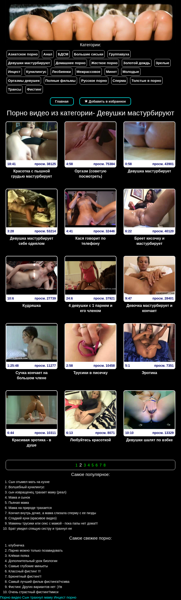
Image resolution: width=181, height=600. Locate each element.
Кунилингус (36, 72)
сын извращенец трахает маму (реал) (37, 492)
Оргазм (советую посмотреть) (91, 174)
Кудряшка (31, 306)
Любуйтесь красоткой (90, 440)
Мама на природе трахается (30, 507)
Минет (111, 72)
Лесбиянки (61, 72)
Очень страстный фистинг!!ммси (33, 592)
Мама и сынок (19, 497)
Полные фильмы (60, 81)
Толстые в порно (146, 81)
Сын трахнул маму (37, 597)
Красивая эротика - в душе (31, 442)
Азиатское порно (23, 54)
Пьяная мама (18, 502)
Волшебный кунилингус (26, 487)
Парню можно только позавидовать (35, 550)
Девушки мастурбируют (29, 63)
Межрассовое (88, 72)
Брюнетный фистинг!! (24, 576)
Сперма (119, 81)
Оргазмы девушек (24, 81)
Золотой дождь (136, 63)
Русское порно (94, 81)
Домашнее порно (71, 63)
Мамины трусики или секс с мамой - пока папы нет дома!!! (53, 523)
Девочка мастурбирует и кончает (149, 308)
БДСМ (63, 54)
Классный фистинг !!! (24, 571)
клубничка (16, 545)
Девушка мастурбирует (149, 171)
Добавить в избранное (105, 101)
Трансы (14, 89)
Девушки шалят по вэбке (149, 440)
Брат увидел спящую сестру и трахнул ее (40, 528)
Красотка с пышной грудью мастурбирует (31, 174)
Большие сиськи (88, 54)
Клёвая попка (18, 555)
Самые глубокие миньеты (28, 566)
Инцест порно (65, 597)
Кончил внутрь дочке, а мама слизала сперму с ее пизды (52, 513)
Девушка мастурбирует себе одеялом (31, 241)
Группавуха (119, 54)
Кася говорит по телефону (90, 241)
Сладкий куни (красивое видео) (32, 518)
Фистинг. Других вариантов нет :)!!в (35, 586)
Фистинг (34, 89)
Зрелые (162, 63)
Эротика (149, 373)
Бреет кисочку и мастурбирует (149, 241)
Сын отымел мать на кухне (29, 481)
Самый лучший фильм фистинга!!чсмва (39, 581)
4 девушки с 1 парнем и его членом (90, 308)
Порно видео (10, 597)
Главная (62, 101)
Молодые (131, 72)
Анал (47, 54)
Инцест (14, 72)
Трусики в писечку (90, 373)
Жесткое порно (104, 63)
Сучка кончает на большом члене (32, 375)
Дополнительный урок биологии (32, 560)
